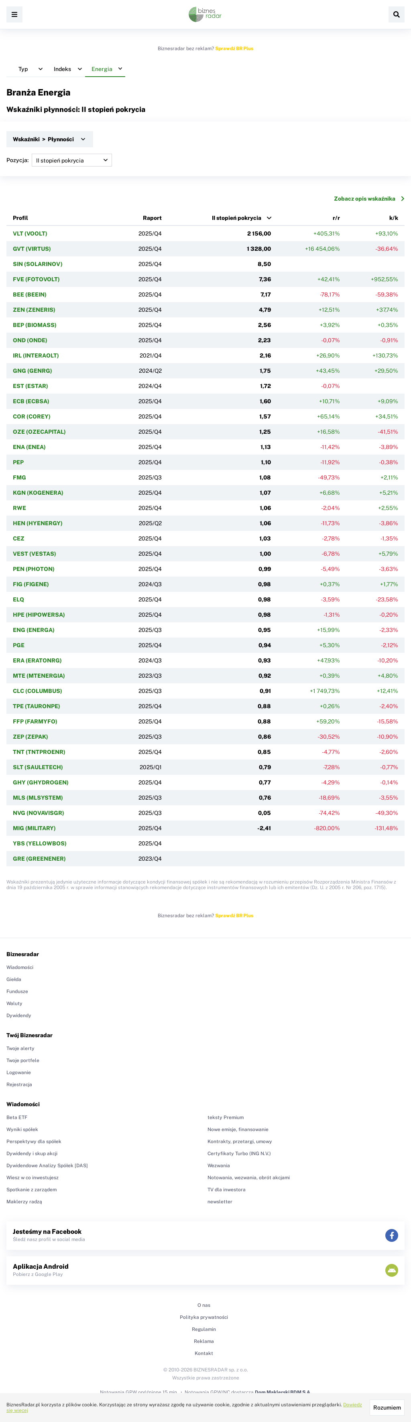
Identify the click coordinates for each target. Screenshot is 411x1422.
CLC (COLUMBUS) (37, 691)
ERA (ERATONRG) (37, 660)
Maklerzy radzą (24, 1202)
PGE (18, 645)
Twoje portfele (22, 1060)
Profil (20, 218)
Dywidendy (18, 1015)
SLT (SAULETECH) (38, 767)
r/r (336, 218)
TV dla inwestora (227, 1189)
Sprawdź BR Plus (234, 48)
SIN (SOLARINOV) (38, 264)
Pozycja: (59, 160)
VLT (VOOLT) (30, 233)
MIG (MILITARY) (34, 828)
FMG (19, 477)
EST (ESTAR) (30, 386)
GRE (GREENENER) (39, 858)
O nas (203, 1305)
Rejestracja (19, 1084)
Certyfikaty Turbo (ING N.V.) (239, 1153)
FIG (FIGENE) (31, 584)
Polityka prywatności (204, 1317)
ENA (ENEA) (29, 447)
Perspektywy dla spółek (33, 1141)
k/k (393, 218)
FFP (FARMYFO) (35, 721)
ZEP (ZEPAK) (30, 736)
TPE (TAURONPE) (36, 706)
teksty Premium (226, 1117)
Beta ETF (16, 1117)
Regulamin (204, 1329)
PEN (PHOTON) (34, 569)
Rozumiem (387, 1407)
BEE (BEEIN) (30, 294)
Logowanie (18, 1072)
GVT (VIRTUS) (32, 249)
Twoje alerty (20, 1048)
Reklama (204, 1341)
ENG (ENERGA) (34, 630)
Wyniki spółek (22, 1129)
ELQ (18, 599)
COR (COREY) (32, 416)
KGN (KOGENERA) (38, 493)
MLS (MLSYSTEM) (38, 797)
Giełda (13, 979)
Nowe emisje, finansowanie (238, 1129)
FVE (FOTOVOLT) (36, 279)
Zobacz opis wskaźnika (369, 198)
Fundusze (17, 991)
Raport (152, 218)
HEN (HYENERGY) (38, 523)
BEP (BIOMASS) (35, 325)
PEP (18, 462)
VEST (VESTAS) (34, 554)
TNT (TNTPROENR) (39, 752)
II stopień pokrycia (236, 218)
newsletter (220, 1202)
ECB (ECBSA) (31, 401)
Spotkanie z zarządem (31, 1189)
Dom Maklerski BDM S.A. (283, 1392)
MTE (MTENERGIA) (39, 675)
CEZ (18, 538)
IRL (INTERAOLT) (36, 355)
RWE (19, 508)
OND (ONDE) (30, 340)
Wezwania (219, 1165)
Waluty (14, 1003)
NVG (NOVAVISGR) (38, 813)
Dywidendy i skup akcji (31, 1153)
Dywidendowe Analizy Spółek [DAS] (47, 1165)
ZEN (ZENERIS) (34, 310)
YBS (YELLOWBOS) (40, 843)
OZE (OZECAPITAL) (39, 432)
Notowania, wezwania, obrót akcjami (249, 1177)
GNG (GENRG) (32, 371)
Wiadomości (19, 967)
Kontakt (204, 1353)
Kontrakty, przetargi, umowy (240, 1141)
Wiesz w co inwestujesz (32, 1177)
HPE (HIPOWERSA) (39, 614)
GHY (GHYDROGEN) (41, 782)
